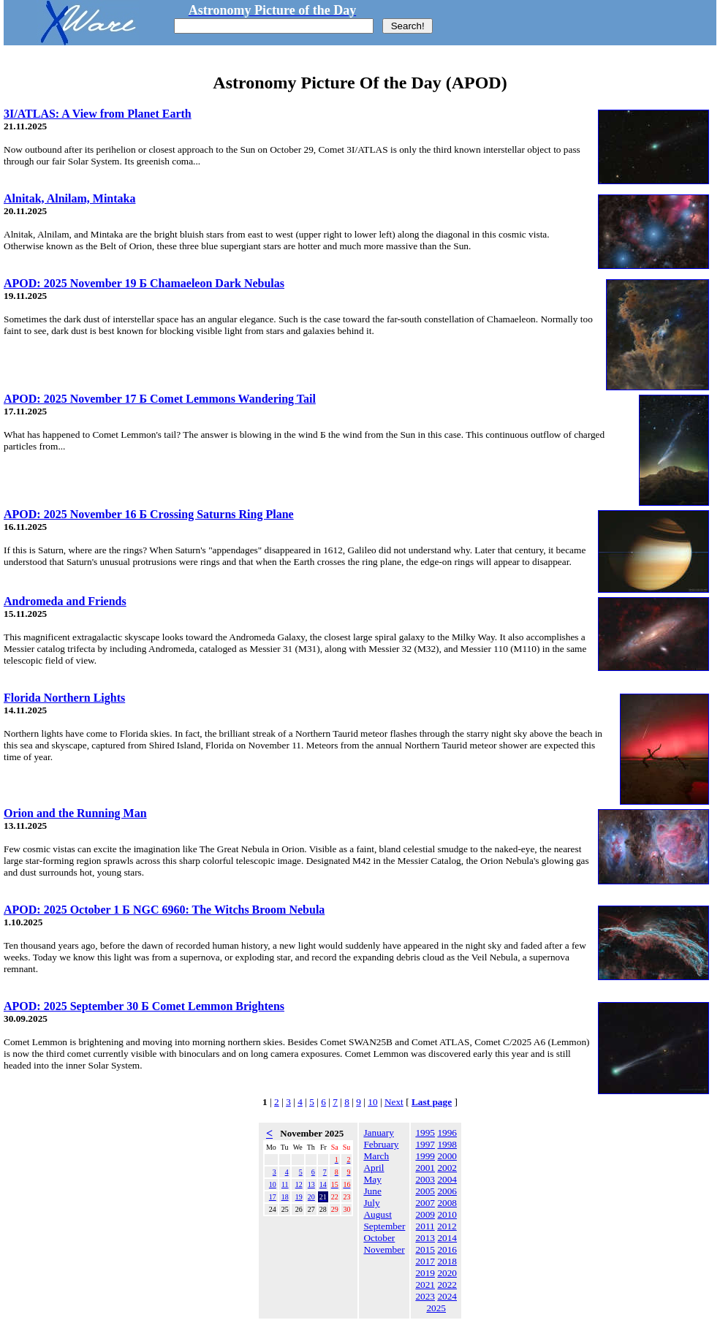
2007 (425, 1202)
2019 (425, 1272)
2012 (447, 1226)
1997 (425, 1144)
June (372, 1191)
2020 (447, 1272)
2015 (425, 1249)
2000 (447, 1155)
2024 (447, 1296)
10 (372, 1101)
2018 (447, 1261)
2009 (425, 1214)
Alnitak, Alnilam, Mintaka (69, 198)
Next (393, 1101)
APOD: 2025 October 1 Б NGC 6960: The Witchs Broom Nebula (164, 909)
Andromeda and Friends (65, 601)
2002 (447, 1167)
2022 (447, 1284)
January (378, 1132)
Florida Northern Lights (64, 697)
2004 (447, 1179)
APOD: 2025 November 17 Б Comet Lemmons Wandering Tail (160, 398)
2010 (447, 1214)
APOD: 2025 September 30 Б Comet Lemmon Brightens (144, 1006)
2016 (447, 1249)
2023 (425, 1296)
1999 (425, 1155)
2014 (447, 1237)
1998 (447, 1144)
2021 (425, 1284)
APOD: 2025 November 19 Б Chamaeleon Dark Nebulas (144, 283)
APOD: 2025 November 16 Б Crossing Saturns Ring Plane (149, 514)
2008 (447, 1202)
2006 (447, 1191)
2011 (425, 1226)
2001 (425, 1167)
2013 (425, 1237)
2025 (436, 1307)
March (376, 1155)
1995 (425, 1132)
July (371, 1202)
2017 (425, 1261)
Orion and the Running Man (75, 813)
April (373, 1167)
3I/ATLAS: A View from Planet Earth (98, 113)
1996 (447, 1132)
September (384, 1226)
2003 (425, 1179)
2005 (425, 1191)
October (379, 1237)
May (372, 1179)
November (383, 1249)
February (380, 1144)
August (377, 1214)
